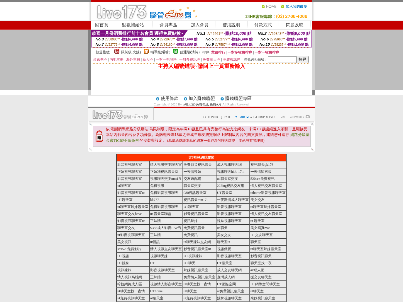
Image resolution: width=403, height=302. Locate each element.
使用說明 (231, 25)
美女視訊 (124, 242)
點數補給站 (133, 25)
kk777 (154, 200)
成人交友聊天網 (229, 270)
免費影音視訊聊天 (198, 165)
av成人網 (257, 270)
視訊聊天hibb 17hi (231, 172)
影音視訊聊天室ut (131, 193)
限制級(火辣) (131, 52)
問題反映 (295, 25)
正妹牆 (155, 221)
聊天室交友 (192, 186)
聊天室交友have (129, 214)
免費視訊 (157, 186)
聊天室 (255, 242)
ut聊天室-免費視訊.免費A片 (202, 104)
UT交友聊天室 (261, 235)
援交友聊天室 (261, 277)
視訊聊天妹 (159, 256)
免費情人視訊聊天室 (199, 277)
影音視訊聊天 (261, 256)
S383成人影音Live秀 (166, 228)
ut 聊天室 (257, 221)
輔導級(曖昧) (160, 52)
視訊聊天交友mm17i (165, 179)
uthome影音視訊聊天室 (268, 193)
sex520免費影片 (129, 249)
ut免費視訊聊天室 (230, 291)
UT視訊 (123, 256)
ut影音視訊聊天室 (131, 235)
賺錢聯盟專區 (238, 98)
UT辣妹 (123, 263)
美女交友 (257, 200)
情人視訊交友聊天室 (166, 165)
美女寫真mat (260, 228)
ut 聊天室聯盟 (160, 214)
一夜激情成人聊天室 (233, 200)
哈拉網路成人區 (129, 284)
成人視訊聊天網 (229, 165)
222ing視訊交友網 (230, 186)
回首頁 (101, 25)
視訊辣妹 (191, 221)
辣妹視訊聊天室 (229, 221)
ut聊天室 (124, 186)
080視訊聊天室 (195, 193)
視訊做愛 (224, 249)
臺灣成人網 (226, 277)
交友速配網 (192, 179)
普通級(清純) (190, 52)
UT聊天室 (224, 193)
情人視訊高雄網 (129, 277)
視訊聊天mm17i (196, 200)
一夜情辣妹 (192, 172)
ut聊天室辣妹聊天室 (132, 207)
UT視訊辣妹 (193, 256)
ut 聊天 (222, 228)
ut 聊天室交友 (227, 179)
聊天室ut (223, 242)
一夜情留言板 (261, 172)
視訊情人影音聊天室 (166, 284)
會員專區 (168, 25)
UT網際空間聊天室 (265, 284)
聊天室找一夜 (261, 263)
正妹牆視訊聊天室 (164, 172)
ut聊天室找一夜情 (197, 284)
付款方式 (263, 25)
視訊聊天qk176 (261, 165)
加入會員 (200, 25)
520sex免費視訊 (262, 179)
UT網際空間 (226, 284)
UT (152, 263)
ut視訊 (155, 242)
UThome (156, 291)
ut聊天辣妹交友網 (197, 242)
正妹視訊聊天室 (129, 172)
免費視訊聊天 (194, 228)
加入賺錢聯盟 (202, 98)
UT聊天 (189, 263)
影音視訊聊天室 (129, 165)
